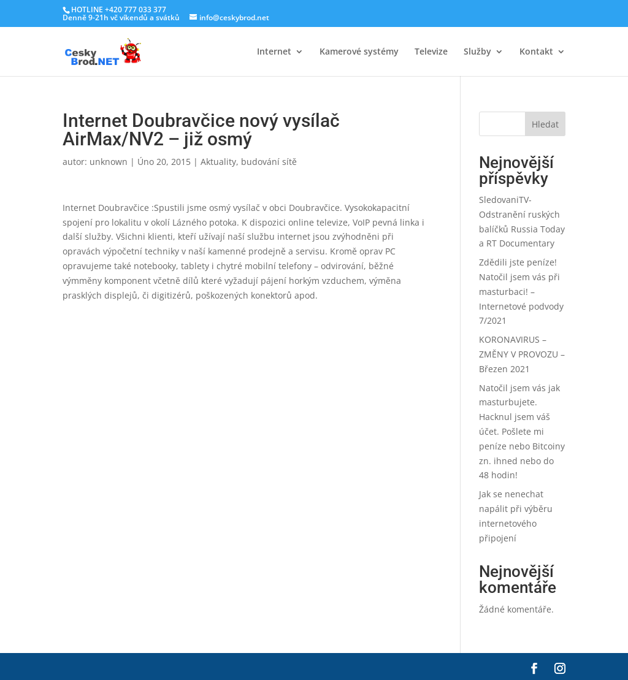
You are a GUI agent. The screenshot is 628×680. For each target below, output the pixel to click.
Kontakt (536, 52)
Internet (274, 52)
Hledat (545, 124)
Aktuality (218, 161)
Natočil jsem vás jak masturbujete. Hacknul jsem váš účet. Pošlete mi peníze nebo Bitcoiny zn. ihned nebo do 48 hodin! (522, 431)
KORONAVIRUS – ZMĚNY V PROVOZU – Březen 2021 (522, 354)
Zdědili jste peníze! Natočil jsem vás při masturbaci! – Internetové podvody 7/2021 (521, 291)
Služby (477, 52)
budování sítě (269, 161)
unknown (109, 161)
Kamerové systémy (359, 52)
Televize (431, 52)
